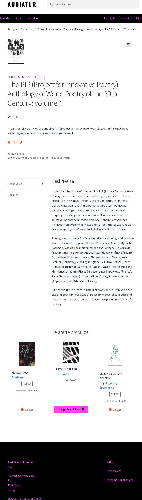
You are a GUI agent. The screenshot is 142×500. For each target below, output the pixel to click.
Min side (33, 18)
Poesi (23, 29)
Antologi (23, 157)
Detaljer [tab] (13, 194)
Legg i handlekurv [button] (70, 409)
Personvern (114, 471)
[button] (129, 44)
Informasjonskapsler (120, 480)
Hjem (14, 29)
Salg (18, 18)
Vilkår (110, 462)
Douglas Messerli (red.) (26, 77)
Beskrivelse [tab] (15, 184)
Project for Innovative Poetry (53, 157)
